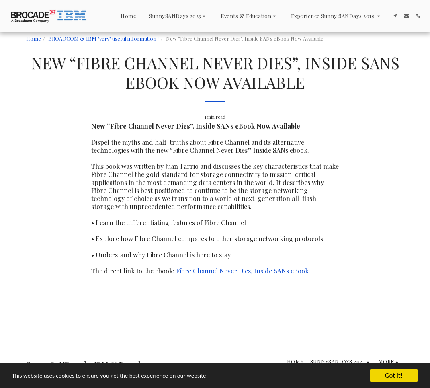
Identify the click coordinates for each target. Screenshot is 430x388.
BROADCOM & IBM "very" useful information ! (103, 38)
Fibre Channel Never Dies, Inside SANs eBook (242, 271)
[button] (178, 15)
